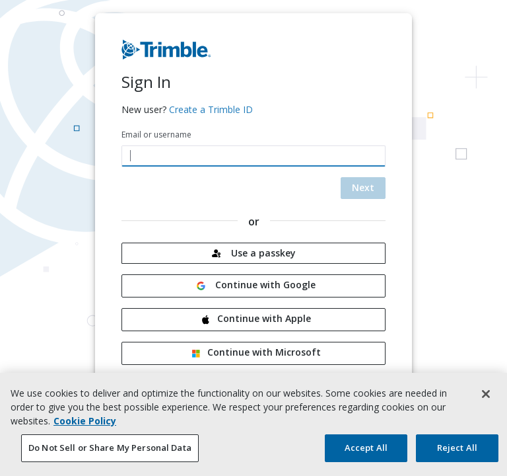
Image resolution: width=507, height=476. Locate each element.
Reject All (457, 451)
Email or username (156, 134)
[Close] (485, 397)
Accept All (366, 451)
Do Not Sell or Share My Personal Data (109, 451)
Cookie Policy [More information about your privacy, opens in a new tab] (84, 424)
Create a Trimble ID (211, 109)
